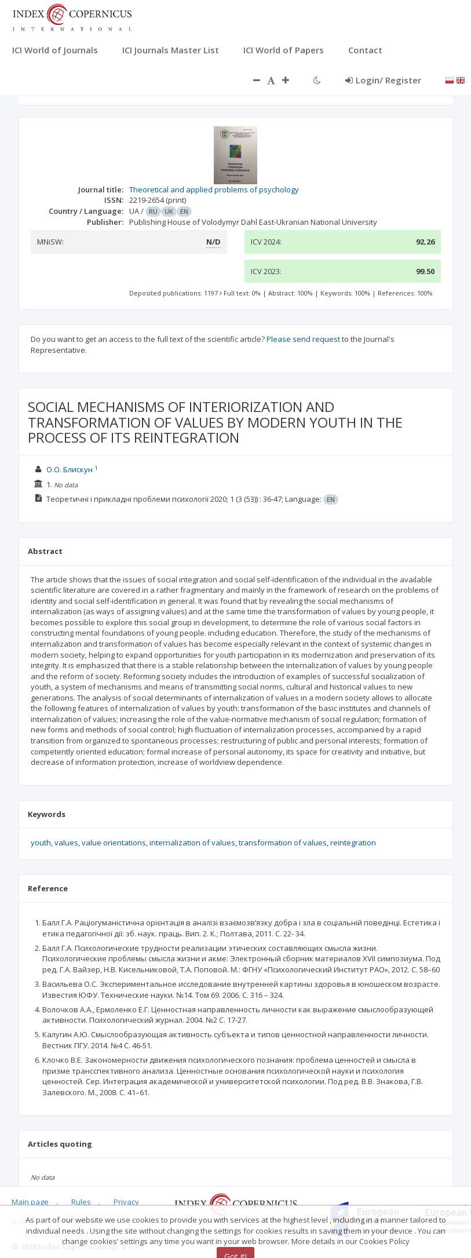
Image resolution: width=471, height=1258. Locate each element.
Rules (81, 1202)
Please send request (303, 339)
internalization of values (192, 842)
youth (41, 842)
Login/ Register (383, 80)
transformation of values (283, 842)
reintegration (353, 842)
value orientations (114, 842)
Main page (30, 1202)
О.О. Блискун (69, 469)
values (66, 842)
